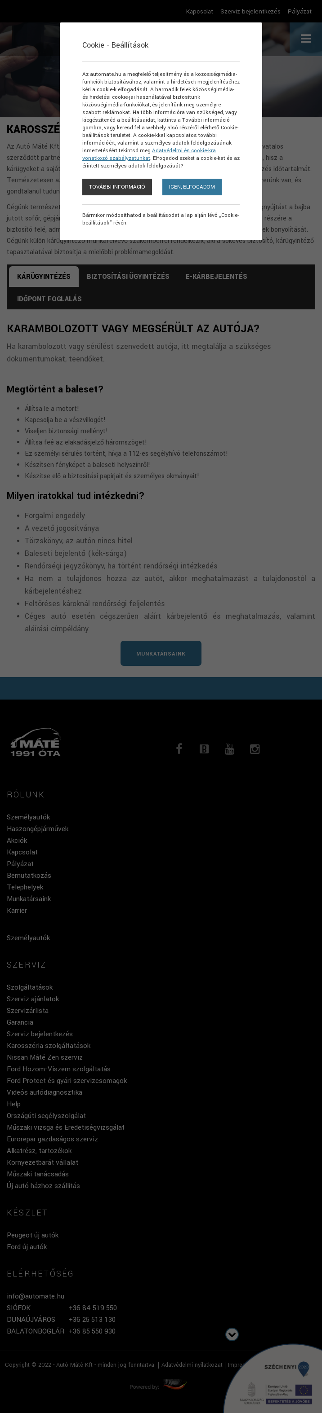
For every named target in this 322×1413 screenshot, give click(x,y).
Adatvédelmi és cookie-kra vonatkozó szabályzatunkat (149, 154)
